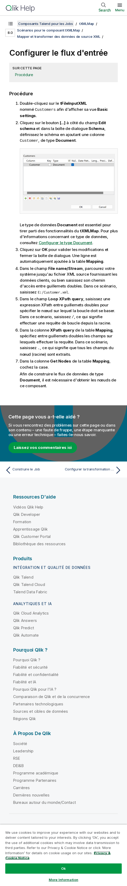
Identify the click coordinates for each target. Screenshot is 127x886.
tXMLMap (86, 24)
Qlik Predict (23, 627)
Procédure (24, 74)
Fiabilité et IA (24, 681)
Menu (119, 10)
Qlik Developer (26, 513)
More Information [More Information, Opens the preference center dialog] (63, 880)
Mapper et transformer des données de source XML (58, 36)
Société (20, 742)
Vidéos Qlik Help (28, 506)
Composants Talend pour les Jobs (45, 24)
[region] (63, 855)
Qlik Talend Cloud (29, 583)
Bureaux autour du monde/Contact (44, 801)
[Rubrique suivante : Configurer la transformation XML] (94, 469)
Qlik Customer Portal (32, 535)
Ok (63, 868)
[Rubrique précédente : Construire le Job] (33, 469)
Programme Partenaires (34, 779)
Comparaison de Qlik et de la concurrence (51, 695)
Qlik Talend (23, 576)
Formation (22, 520)
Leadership (23, 750)
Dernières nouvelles (31, 794)
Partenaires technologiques (38, 703)
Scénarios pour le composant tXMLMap (48, 30)
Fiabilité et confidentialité (35, 673)
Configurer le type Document (65, 242)
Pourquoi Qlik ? (26, 659)
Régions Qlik (24, 717)
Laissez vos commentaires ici (43, 446)
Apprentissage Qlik (30, 528)
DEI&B (18, 764)
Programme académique (35, 772)
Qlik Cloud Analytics (31, 612)
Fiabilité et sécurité (30, 666)
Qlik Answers (25, 619)
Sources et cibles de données (40, 710)
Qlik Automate (26, 634)
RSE (16, 757)
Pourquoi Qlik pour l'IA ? (34, 688)
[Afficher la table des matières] (10, 24)
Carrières (21, 786)
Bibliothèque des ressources (39, 543)
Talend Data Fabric (30, 591)
